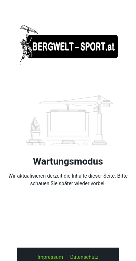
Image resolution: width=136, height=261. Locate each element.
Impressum (51, 257)
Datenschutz (84, 257)
